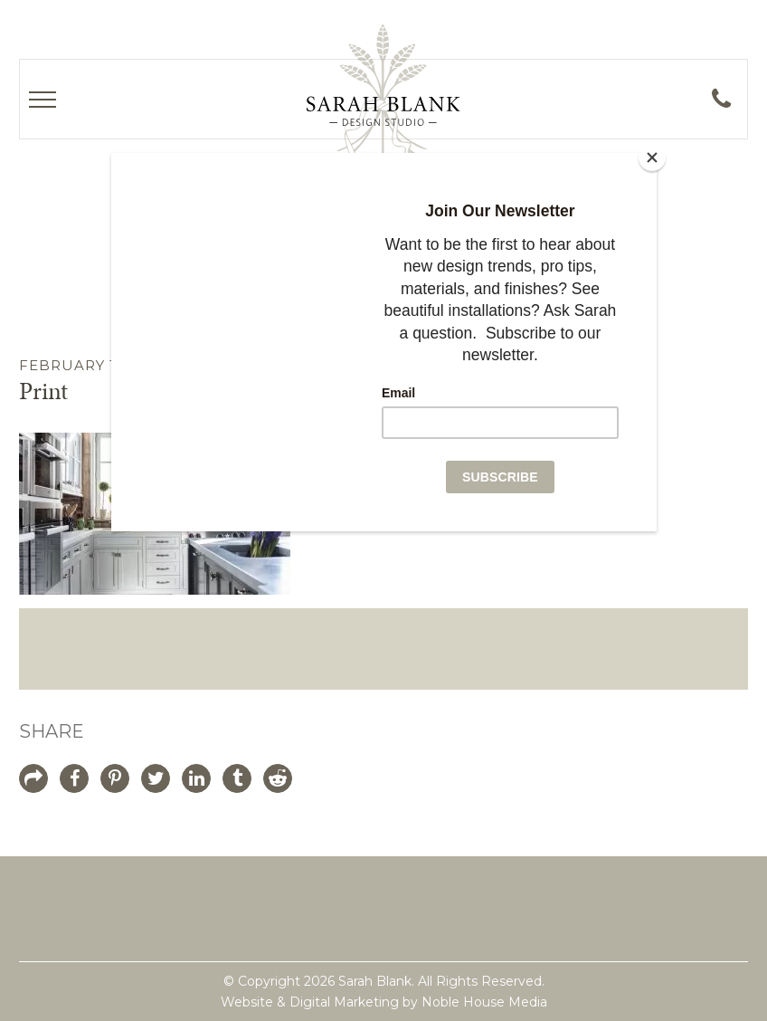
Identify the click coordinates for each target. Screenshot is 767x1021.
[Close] (652, 157)
